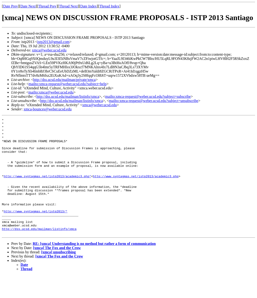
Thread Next (68, 6)
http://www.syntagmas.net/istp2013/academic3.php (136, 188)
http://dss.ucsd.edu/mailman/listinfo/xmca (67, 96)
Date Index (88, 6)
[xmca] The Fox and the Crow (57, 271)
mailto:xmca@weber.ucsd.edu (50, 92)
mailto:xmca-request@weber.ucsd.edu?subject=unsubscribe (153, 101)
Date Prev (10, 6)
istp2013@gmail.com (53, 42)
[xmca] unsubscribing (58, 275)
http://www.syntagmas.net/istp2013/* (35, 230)
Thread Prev (47, 6)
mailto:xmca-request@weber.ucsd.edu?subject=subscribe (148, 96)
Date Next (28, 6)
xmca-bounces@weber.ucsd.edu (48, 109)
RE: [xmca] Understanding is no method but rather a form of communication (94, 267)
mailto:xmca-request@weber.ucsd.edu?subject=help (67, 84)
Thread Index (109, 6)
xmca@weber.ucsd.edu (49, 50)
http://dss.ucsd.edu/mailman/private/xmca (64, 80)
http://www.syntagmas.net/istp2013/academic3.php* (47, 188)
